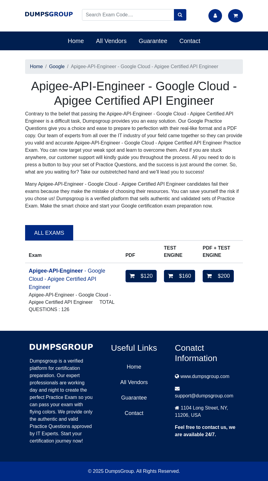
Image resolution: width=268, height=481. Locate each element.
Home (76, 41)
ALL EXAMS (49, 233)
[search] (180, 15)
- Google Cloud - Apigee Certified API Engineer (67, 279)
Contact (189, 41)
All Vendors (111, 41)
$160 (179, 276)
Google (57, 66)
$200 (218, 276)
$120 (141, 276)
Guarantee (153, 41)
